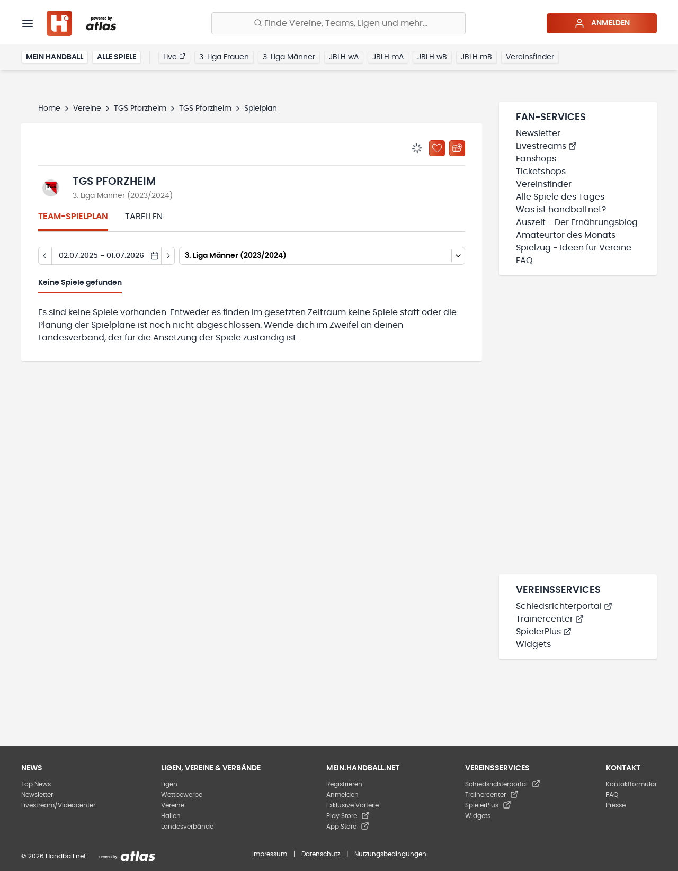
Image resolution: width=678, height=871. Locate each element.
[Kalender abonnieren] (457, 148)
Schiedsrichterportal (564, 606)
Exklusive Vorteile (352, 805)
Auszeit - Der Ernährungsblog (577, 222)
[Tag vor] (168, 256)
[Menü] (27, 23)
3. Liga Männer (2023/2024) (123, 196)
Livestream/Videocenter (58, 805)
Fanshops (536, 159)
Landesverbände (187, 826)
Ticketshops (541, 171)
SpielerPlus (544, 631)
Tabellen (144, 216)
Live (174, 56)
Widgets (533, 644)
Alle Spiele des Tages (560, 197)
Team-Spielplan (73, 216)
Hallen (171, 816)
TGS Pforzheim (140, 108)
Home (49, 108)
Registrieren (344, 784)
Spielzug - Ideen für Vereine (573, 248)
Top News (36, 784)
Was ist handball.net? (561, 209)
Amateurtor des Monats (565, 235)
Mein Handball (54, 57)
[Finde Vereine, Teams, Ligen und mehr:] (338, 23)
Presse (616, 805)
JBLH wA (344, 57)
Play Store (348, 816)
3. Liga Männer (289, 57)
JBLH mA (388, 57)
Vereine (87, 108)
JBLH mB (476, 57)
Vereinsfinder (530, 57)
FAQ (524, 260)
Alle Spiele (116, 57)
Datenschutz (320, 854)
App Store (347, 826)
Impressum (269, 854)
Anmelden (602, 23)
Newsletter (538, 133)
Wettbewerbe (181, 795)
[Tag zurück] (44, 256)
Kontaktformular (631, 784)
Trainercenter (550, 619)
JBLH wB (432, 57)
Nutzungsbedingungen (390, 854)
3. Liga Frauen (224, 57)
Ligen (169, 784)
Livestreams (546, 146)
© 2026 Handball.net (53, 856)
